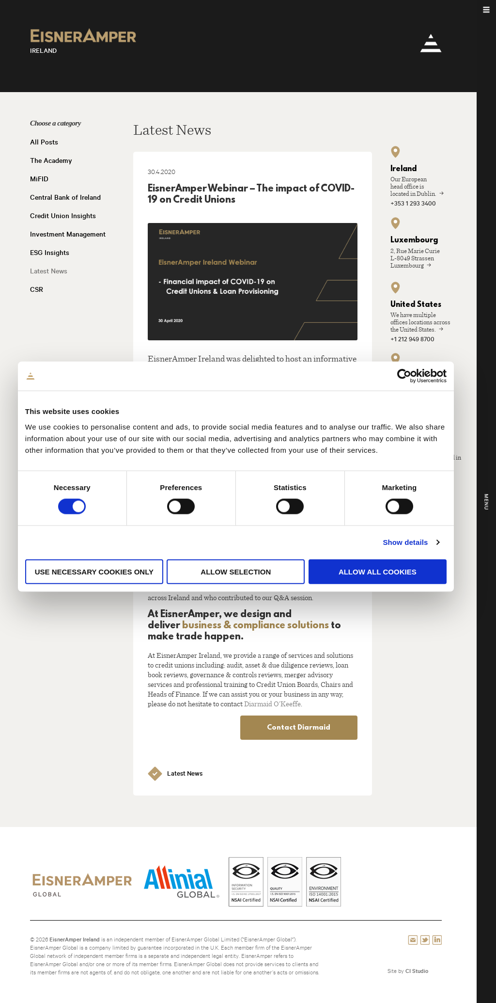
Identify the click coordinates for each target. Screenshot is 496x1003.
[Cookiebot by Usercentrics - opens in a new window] (416, 401)
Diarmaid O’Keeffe (272, 703)
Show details (417, 567)
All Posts (44, 142)
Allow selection (248, 596)
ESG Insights (49, 252)
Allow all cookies (390, 596)
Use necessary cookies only (106, 596)
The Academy (51, 160)
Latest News (48, 271)
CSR (36, 289)
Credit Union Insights (63, 215)
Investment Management (68, 234)
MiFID (39, 179)
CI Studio (416, 970)
